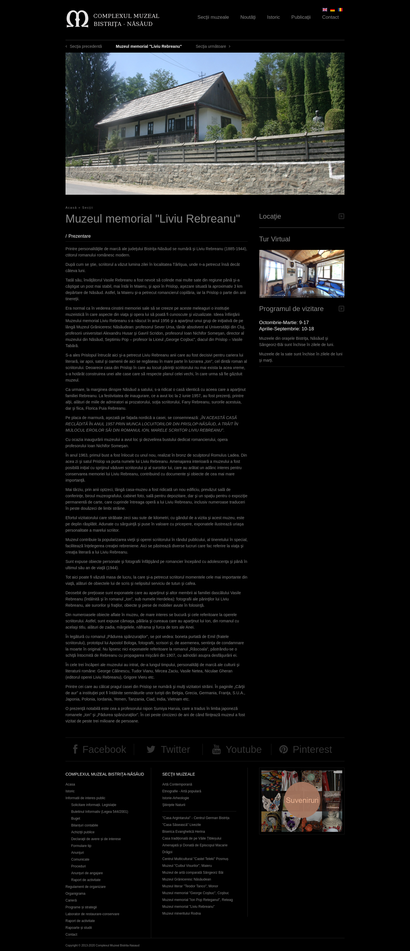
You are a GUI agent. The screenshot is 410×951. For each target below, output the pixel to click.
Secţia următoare (211, 46)
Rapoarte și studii (78, 928)
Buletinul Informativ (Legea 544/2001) (99, 812)
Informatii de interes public (85, 798)
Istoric (273, 17)
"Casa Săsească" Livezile (181, 825)
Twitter (175, 749)
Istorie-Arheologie (175, 798)
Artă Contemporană (177, 784)
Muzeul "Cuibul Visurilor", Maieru (187, 866)
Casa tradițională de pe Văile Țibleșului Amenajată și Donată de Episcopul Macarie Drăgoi (194, 845)
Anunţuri (77, 853)
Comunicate (80, 859)
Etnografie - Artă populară (181, 791)
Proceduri (78, 866)
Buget (75, 819)
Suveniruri (302, 801)
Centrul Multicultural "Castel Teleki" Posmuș (195, 859)
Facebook (104, 749)
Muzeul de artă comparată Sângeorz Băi (193, 873)
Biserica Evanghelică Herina (183, 832)
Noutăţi (248, 17)
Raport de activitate (86, 880)
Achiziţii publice (83, 832)
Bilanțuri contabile (84, 825)
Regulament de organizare (85, 887)
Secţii (87, 207)
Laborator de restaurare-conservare (92, 914)
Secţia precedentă (86, 46)
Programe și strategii (81, 907)
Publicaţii (301, 17)
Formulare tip (81, 846)
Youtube (244, 749)
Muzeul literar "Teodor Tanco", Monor (190, 886)
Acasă (71, 207)
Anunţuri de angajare (87, 873)
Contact (330, 17)
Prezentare (82, 236)
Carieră (71, 900)
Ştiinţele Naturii (173, 805)
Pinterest (312, 749)
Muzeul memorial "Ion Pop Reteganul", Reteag (197, 900)
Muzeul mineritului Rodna (181, 913)
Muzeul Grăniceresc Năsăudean (186, 879)
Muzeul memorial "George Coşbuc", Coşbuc (195, 893)
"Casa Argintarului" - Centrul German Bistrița (195, 818)
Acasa (70, 784)
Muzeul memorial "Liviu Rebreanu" (188, 907)
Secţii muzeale (213, 17)
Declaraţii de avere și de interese (96, 839)
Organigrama (75, 894)
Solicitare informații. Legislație (93, 805)
